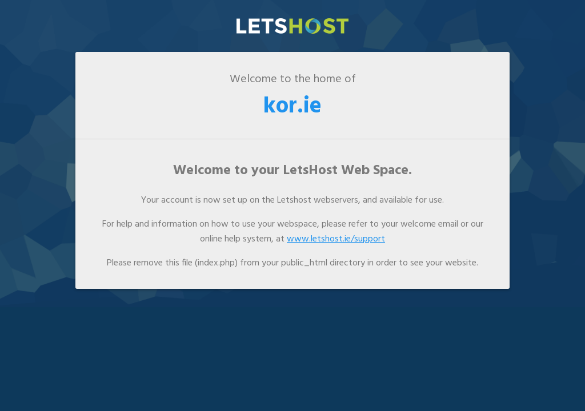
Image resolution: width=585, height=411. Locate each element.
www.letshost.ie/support (336, 239)
